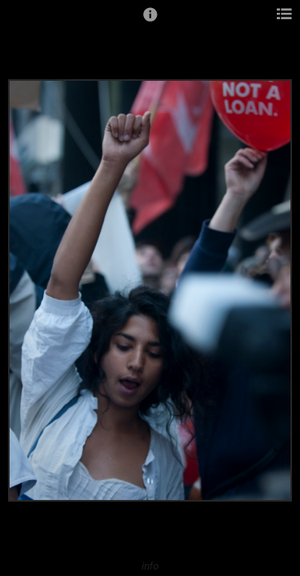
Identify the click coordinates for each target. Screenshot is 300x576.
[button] (150, 21)
